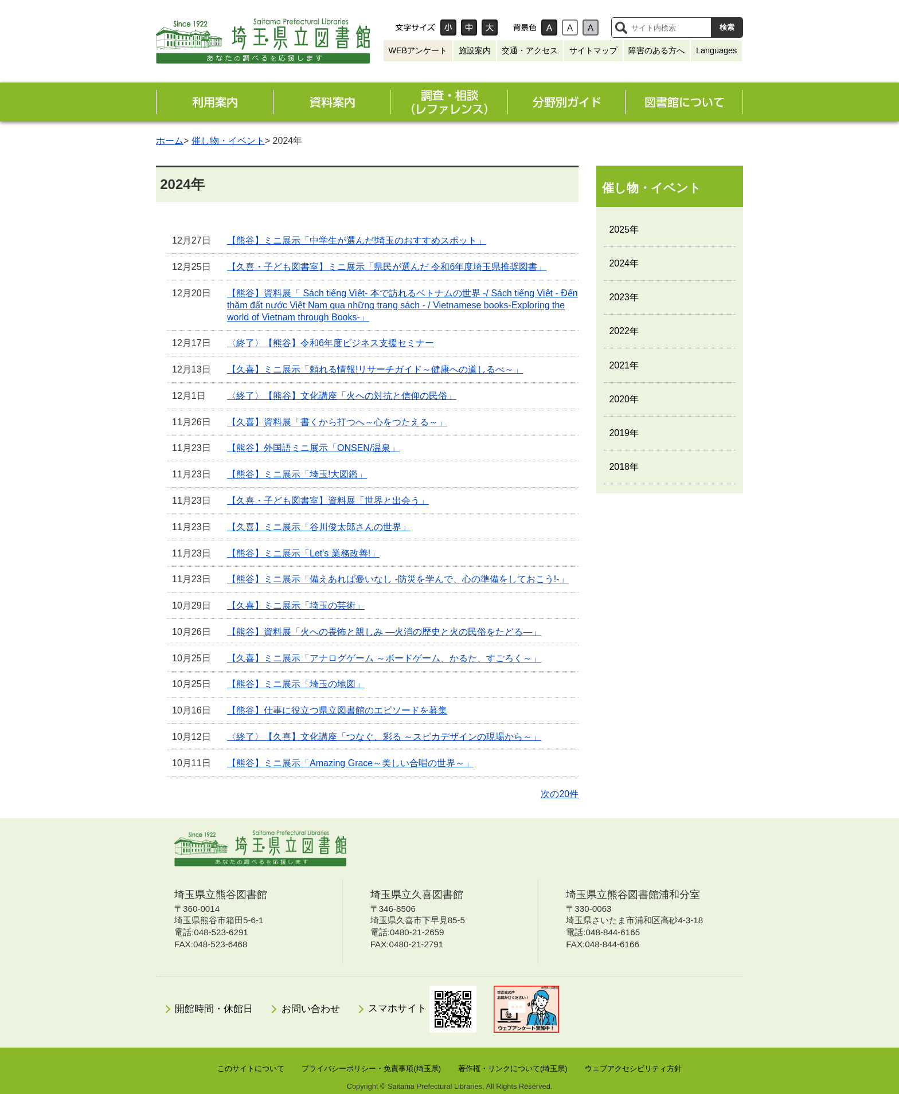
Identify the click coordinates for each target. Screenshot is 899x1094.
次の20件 (560, 794)
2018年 (624, 467)
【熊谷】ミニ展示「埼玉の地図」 (296, 684)
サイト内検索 (621, 27)
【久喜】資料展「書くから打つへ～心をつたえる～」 (337, 422)
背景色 (524, 27)
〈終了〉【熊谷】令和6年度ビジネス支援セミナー (330, 343)
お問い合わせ (311, 1008)
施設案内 (475, 50)
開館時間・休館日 (214, 1008)
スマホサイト (422, 1009)
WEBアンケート (417, 50)
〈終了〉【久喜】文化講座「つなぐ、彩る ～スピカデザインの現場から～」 (384, 737)
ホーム (169, 141)
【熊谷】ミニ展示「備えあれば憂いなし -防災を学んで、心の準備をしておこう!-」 (398, 579)
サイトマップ (593, 50)
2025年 (624, 229)
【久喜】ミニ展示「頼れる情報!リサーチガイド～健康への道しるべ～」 (375, 369)
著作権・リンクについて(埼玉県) (513, 1068)
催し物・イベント (228, 141)
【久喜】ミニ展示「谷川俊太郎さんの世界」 (319, 527)
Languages (716, 50)
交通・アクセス (530, 50)
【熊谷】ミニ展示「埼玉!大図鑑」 (297, 474)
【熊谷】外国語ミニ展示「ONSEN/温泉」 (313, 448)
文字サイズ (415, 27)
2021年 (624, 365)
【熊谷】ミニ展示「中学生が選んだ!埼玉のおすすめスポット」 (356, 240)
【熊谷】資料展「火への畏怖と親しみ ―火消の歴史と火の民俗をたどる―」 (384, 632)
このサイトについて (250, 1068)
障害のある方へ (656, 50)
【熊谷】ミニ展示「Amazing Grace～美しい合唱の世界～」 (350, 763)
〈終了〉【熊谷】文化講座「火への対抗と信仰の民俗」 (341, 396)
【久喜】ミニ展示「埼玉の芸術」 (296, 605)
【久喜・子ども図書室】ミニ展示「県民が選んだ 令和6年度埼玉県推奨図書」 (386, 267)
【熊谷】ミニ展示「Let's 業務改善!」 (303, 553)
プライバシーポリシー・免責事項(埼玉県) (371, 1068)
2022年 (624, 331)
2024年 (624, 263)
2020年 (624, 399)
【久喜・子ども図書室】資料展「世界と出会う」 (328, 500)
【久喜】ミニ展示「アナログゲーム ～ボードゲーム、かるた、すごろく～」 (384, 658)
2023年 (624, 297)
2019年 (624, 433)
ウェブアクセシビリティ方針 (633, 1068)
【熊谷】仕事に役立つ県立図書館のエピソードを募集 (337, 710)
